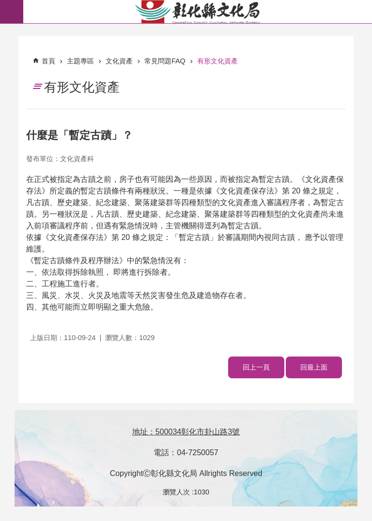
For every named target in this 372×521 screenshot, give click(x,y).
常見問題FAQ (165, 61)
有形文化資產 (217, 61)
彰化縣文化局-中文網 (197, 11)
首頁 (48, 61)
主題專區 (80, 61)
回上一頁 (256, 367)
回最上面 (313, 367)
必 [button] (11, 11)
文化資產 (119, 61)
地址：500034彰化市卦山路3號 (186, 432)
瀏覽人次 (176, 492)
